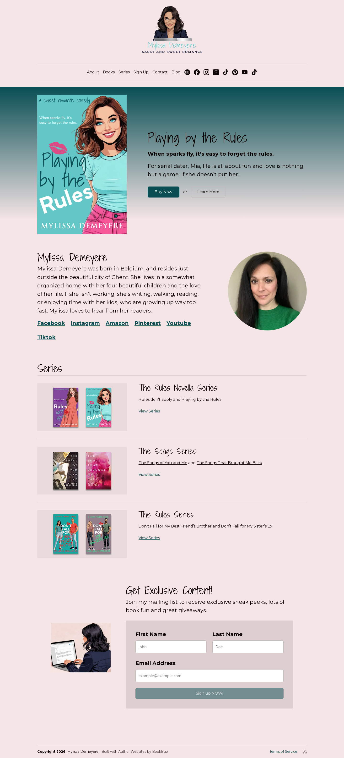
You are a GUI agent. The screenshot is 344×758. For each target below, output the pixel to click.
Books (109, 72)
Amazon (117, 323)
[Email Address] (209, 675)
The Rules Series (166, 514)
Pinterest (147, 323)
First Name (150, 634)
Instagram (85, 323)
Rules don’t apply (155, 399)
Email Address (155, 663)
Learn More (208, 192)
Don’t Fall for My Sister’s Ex (246, 526)
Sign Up (141, 72)
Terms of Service (283, 751)
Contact (160, 72)
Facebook (51, 323)
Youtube (179, 323)
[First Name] (171, 646)
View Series (149, 411)
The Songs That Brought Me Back (229, 463)
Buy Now (163, 192)
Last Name (227, 634)
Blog (176, 72)
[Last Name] (248, 646)
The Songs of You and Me (163, 463)
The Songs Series (167, 451)
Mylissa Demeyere (82, 751)
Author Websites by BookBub (143, 751)
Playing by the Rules (201, 399)
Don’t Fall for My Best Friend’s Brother (175, 526)
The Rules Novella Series (178, 387)
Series (124, 72)
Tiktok (46, 337)
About (93, 72)
